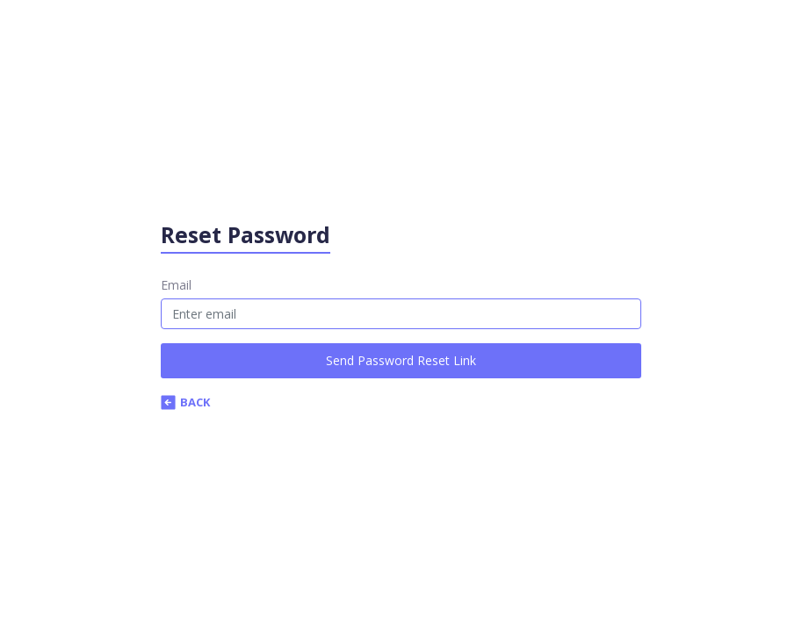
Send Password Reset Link (401, 360)
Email (176, 284)
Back (185, 402)
